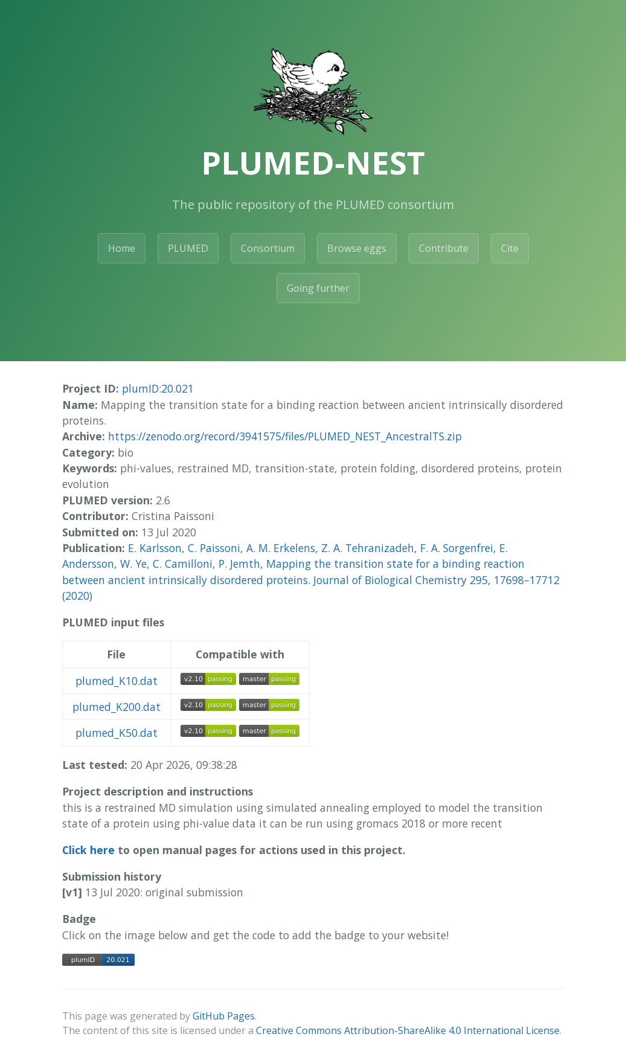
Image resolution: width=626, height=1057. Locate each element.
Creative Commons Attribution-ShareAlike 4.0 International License (408, 1030)
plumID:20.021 (158, 388)
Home (121, 248)
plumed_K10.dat (116, 680)
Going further (318, 288)
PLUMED (188, 248)
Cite (510, 248)
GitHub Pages (224, 1016)
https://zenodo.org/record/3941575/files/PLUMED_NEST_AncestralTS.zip (285, 436)
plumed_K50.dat (116, 732)
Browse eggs (356, 248)
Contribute (443, 248)
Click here (88, 850)
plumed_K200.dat (116, 706)
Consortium (268, 248)
